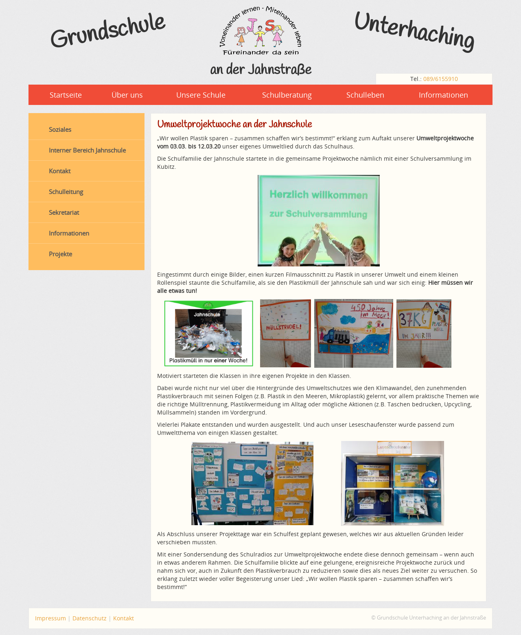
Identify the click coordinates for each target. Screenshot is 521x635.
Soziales (60, 129)
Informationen (443, 95)
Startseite (66, 95)
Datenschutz (89, 618)
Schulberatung (287, 95)
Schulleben (365, 95)
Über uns (127, 95)
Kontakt (59, 171)
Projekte (60, 254)
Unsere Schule (200, 95)
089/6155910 (440, 79)
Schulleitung (66, 192)
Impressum (50, 618)
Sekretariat (64, 212)
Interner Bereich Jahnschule (87, 150)
